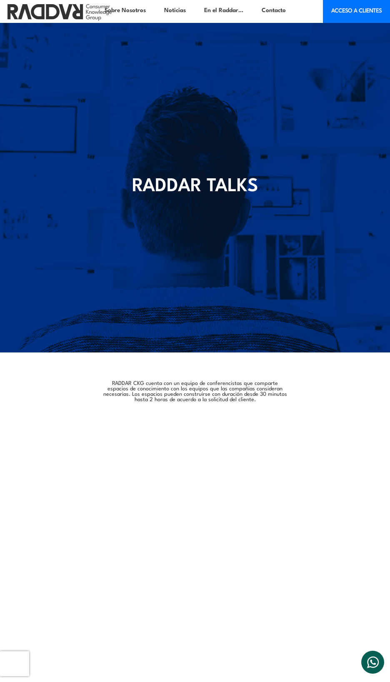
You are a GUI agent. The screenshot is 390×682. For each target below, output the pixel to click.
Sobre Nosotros (125, 10)
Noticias (175, 10)
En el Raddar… (223, 10)
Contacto (274, 10)
